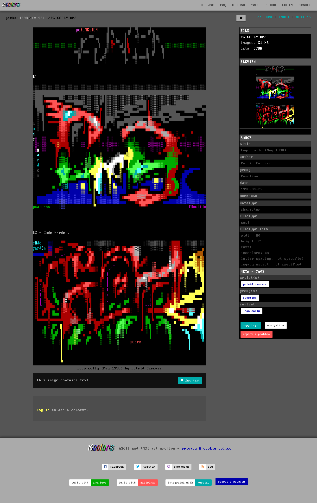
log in (43, 410)
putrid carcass (255, 284)
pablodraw (148, 482)
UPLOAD (238, 5)
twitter (149, 466)
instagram (181, 466)
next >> (303, 17)
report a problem (256, 334)
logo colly (251, 311)
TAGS (255, 5)
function (250, 297)
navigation (275, 325)
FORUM (271, 5)
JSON (258, 49)
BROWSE (207, 5)
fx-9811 (39, 18)
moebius (203, 482)
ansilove (100, 482)
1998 (23, 18)
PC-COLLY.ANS (254, 37)
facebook (117, 466)
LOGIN (287, 5)
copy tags (250, 325)
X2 (267, 43)
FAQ (223, 5)
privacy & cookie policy (207, 448)
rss (210, 466)
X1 (260, 43)
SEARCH (305, 5)
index (284, 17)
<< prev (264, 17)
